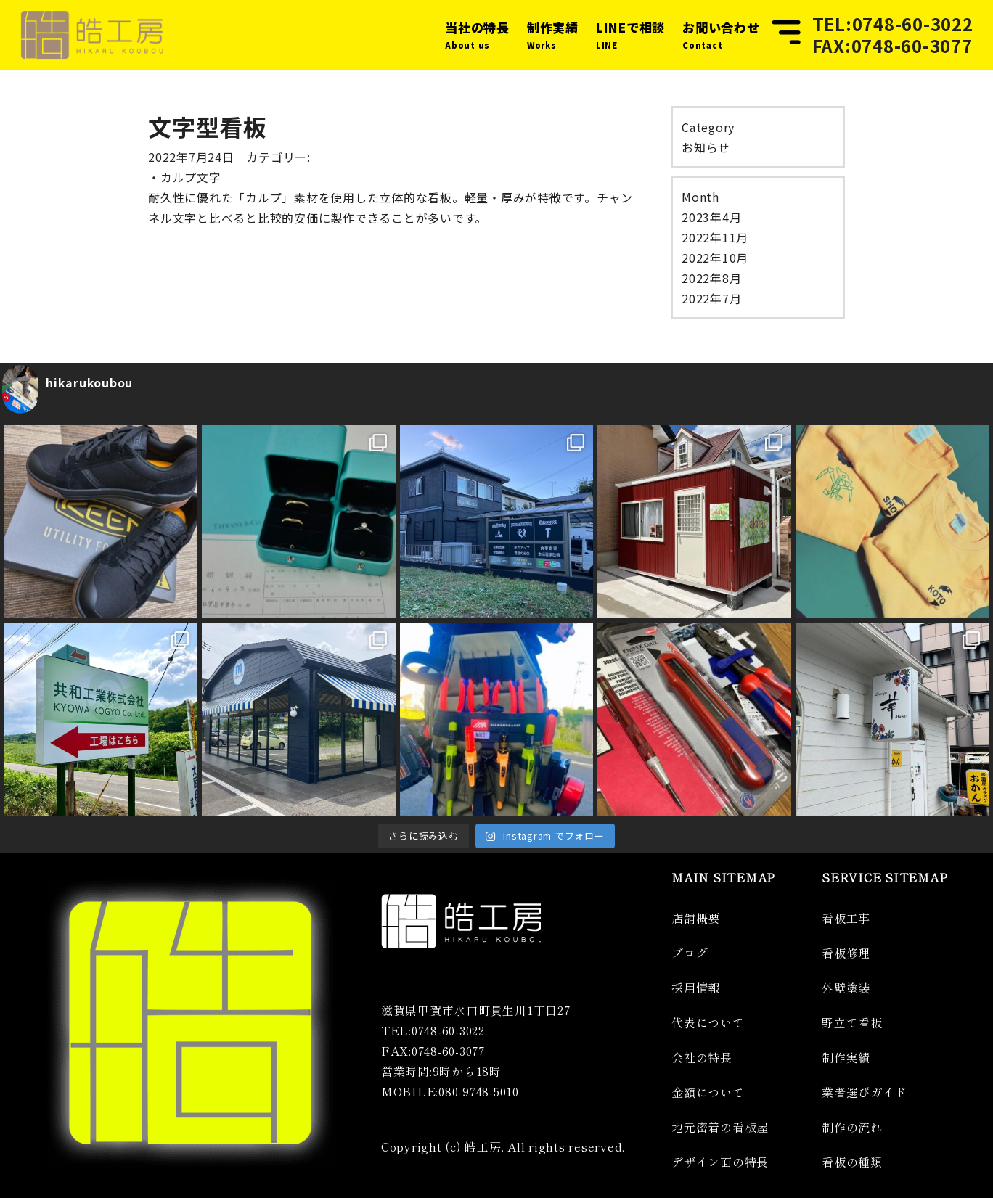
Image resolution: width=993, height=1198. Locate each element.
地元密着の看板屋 (720, 1127)
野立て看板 (852, 1022)
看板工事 (846, 918)
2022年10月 (715, 257)
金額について (708, 1092)
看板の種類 (852, 1161)
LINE (630, 34)
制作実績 (846, 1057)
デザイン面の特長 (720, 1161)
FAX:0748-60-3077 (892, 46)
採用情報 (695, 987)
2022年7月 (711, 298)
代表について (708, 1022)
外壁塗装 (846, 987)
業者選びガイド (864, 1092)
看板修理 (846, 952)
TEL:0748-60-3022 (892, 24)
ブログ (689, 952)
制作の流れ (852, 1127)
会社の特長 (701, 1057)
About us (477, 34)
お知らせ (706, 147)
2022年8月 (711, 278)
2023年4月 (711, 217)
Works (553, 34)
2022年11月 (715, 237)
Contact (721, 34)
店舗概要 (695, 918)
